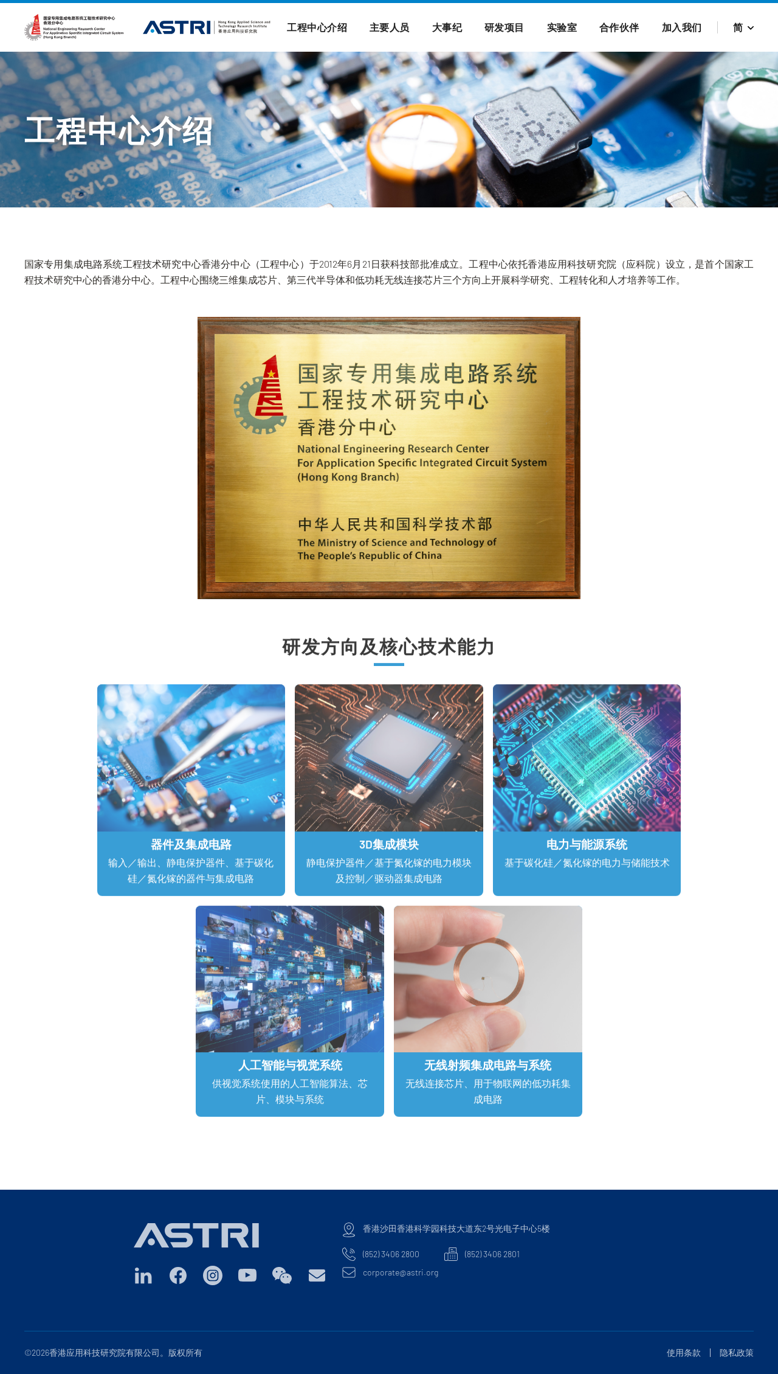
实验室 (562, 27)
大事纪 (447, 27)
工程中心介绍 (317, 27)
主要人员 (390, 27)
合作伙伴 (619, 27)
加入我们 (682, 27)
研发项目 (504, 27)
